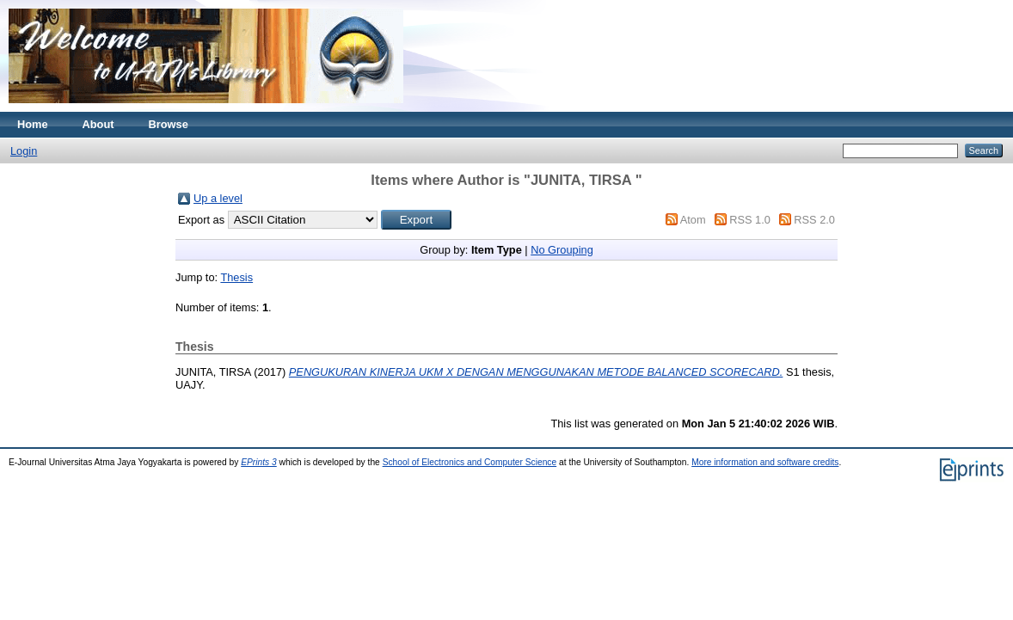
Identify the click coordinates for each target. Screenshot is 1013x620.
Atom (693, 219)
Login (23, 150)
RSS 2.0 (814, 219)
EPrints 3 (259, 462)
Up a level (218, 198)
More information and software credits (764, 462)
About (98, 124)
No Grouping (562, 249)
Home (32, 124)
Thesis (236, 277)
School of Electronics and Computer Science (470, 462)
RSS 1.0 (749, 219)
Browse (168, 124)
